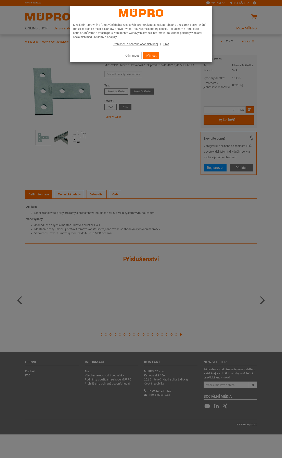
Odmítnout (132, 55)
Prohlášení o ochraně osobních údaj (135, 44)
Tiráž (166, 44)
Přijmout (151, 55)
